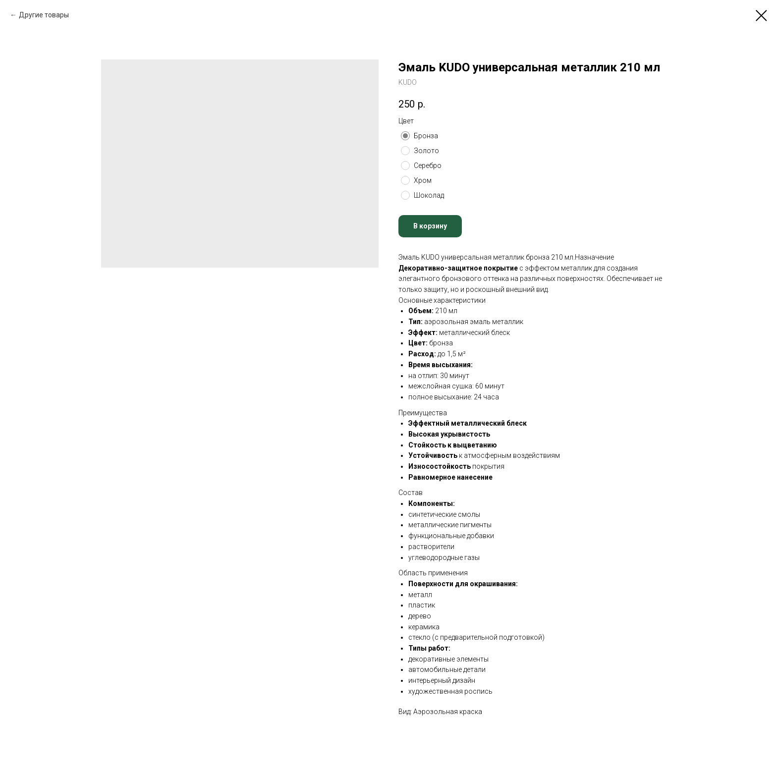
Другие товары (44, 15)
